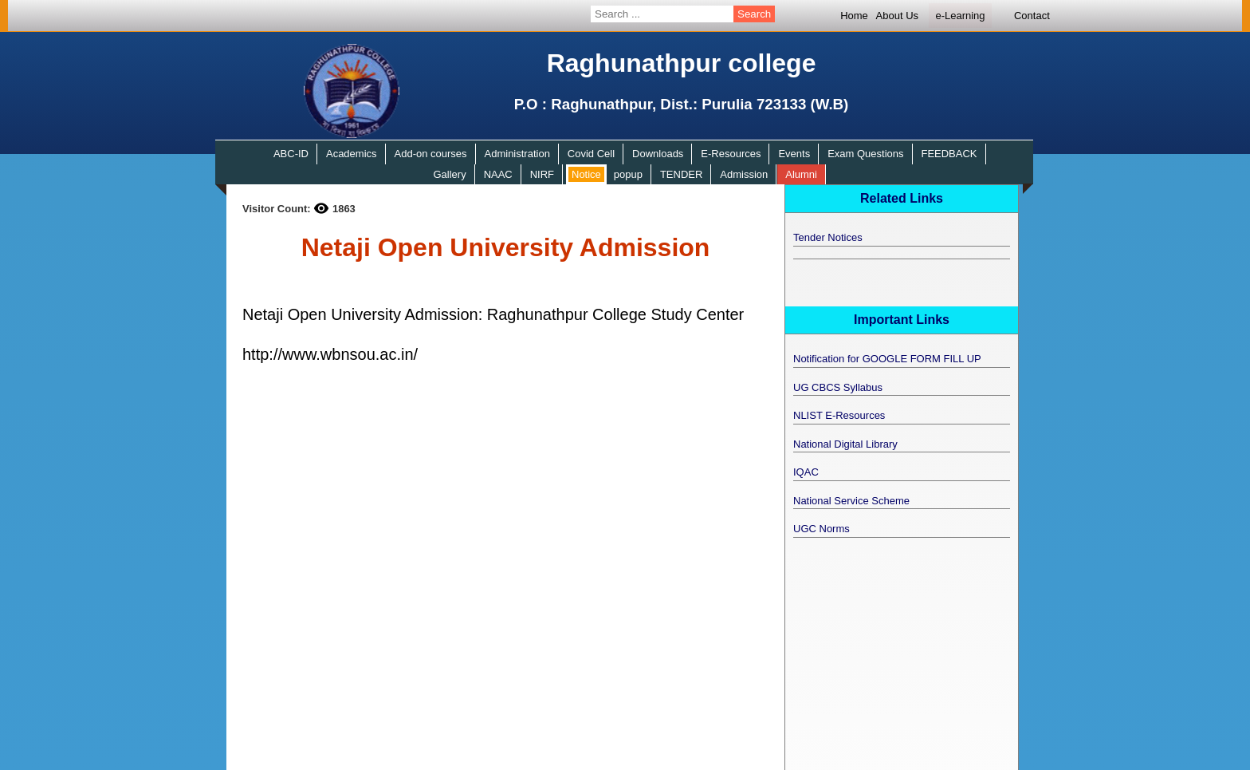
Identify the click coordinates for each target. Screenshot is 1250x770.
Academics (351, 154)
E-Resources (731, 154)
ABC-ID (291, 154)
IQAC (806, 472)
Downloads (657, 154)
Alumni (801, 174)
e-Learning (960, 16)
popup (628, 174)
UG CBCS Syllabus (837, 387)
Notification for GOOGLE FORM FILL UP (887, 359)
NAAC (498, 174)
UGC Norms (821, 529)
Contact (1032, 16)
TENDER (681, 174)
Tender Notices (828, 237)
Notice (586, 174)
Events (794, 154)
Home (854, 16)
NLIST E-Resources (839, 415)
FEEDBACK (949, 154)
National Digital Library (845, 444)
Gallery (449, 174)
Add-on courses (431, 154)
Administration (517, 154)
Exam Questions (865, 154)
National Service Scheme (851, 501)
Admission (744, 174)
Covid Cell (591, 154)
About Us (897, 16)
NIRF (542, 174)
